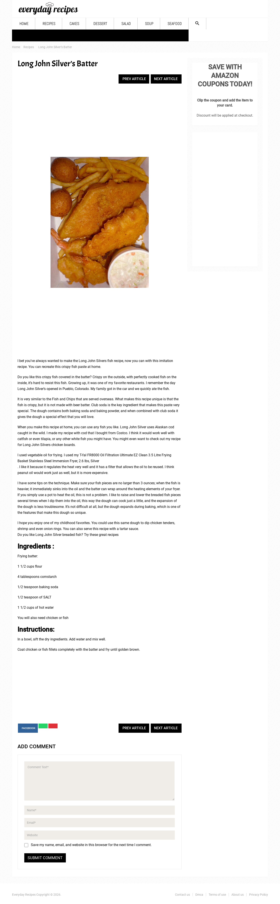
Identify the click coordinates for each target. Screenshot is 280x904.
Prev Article (134, 79)
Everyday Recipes (24, 894)
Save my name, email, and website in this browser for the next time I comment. (91, 845)
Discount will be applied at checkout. (225, 115)
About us (237, 894)
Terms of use (217, 894)
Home (23, 23)
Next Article (166, 79)
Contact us (182, 894)
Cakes (74, 23)
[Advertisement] (100, 120)
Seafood (175, 23)
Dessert (100, 23)
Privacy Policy (258, 894)
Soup (149, 23)
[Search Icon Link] (197, 23)
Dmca (199, 894)
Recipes (49, 23)
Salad (126, 23)
